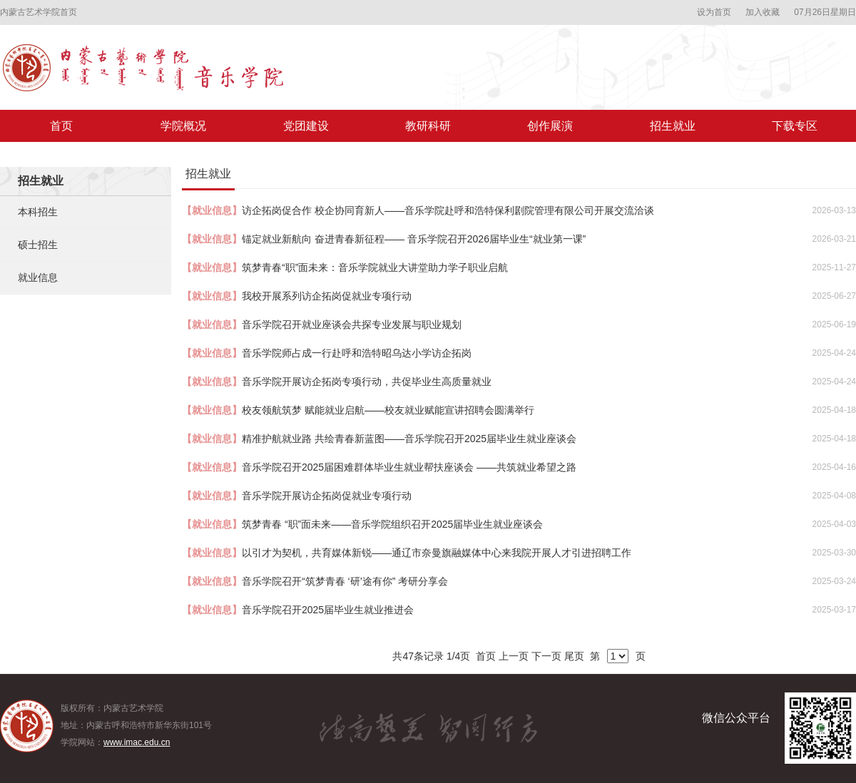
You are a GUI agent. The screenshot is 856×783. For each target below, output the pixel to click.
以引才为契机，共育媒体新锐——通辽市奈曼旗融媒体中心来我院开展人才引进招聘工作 (436, 552)
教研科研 (428, 126)
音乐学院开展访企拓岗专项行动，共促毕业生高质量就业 (366, 381)
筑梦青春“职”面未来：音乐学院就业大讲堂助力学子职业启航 (375, 267)
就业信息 (38, 277)
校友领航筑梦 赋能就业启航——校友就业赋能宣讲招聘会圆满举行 (388, 410)
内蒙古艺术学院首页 (38, 12)
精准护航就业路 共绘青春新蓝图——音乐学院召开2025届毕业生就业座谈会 (409, 438)
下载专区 (794, 126)
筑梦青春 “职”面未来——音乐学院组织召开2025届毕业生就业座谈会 (392, 524)
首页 (61, 126)
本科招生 (38, 212)
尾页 (574, 656)
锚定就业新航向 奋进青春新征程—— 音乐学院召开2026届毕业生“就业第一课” (414, 239)
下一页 (546, 656)
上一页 (514, 656)
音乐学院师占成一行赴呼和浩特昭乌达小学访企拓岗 (357, 353)
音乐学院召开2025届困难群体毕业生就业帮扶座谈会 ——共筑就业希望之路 (409, 467)
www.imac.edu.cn (136, 742)
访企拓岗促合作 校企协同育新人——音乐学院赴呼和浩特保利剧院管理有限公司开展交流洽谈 (448, 210)
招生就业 (673, 126)
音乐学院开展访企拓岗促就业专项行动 (327, 495)
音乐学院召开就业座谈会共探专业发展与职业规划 (352, 324)
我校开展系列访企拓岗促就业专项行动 (327, 296)
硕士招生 (38, 244)
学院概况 (183, 126)
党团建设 (306, 126)
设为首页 (714, 12)
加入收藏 (762, 12)
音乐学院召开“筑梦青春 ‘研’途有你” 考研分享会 (345, 581)
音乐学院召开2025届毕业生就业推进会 (328, 609)
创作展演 (550, 126)
